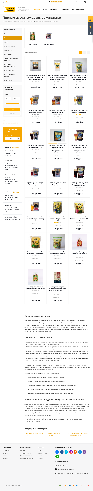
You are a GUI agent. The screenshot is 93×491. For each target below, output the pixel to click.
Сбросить (12, 113)
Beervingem (33, 44)
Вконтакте (57, 452)
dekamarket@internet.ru (66, 469)
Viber (84, 452)
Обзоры (40, 458)
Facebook (62, 452)
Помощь (23, 451)
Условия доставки (26, 456)
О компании (7, 451)
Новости (5, 453)
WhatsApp (57, 456)
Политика (6, 458)
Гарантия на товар (26, 458)
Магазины (6, 456)
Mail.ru (80, 452)
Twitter (66, 452)
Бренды (40, 456)
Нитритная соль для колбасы (54, 434)
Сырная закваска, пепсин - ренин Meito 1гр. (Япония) (11, 193)
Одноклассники (75, 452)
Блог (39, 451)
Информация (25, 447)
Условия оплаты (25, 453)
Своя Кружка (49, 44)
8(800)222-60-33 (56, 2)
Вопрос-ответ (42, 453)
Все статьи (16, 188)
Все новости (16, 143)
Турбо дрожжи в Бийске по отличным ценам (79, 434)
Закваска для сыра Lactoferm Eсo (35, 434)
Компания (7, 447)
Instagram (71, 452)
